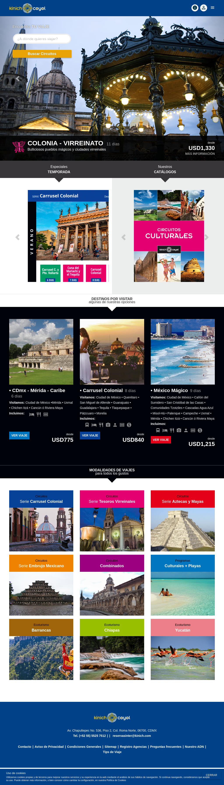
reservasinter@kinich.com (132, 735)
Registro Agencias (133, 746)
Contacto (24, 746)
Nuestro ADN (194, 746)
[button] (17, 77)
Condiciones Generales (84, 746)
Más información (200, 153)
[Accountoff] (203, 7)
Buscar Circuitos (42, 54)
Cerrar (211, 775)
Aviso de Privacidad (49, 746)
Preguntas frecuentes (165, 746)
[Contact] (194, 7)
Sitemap (110, 746)
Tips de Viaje (112, 752)
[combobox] (42, 39)
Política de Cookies (116, 780)
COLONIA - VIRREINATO (65, 143)
